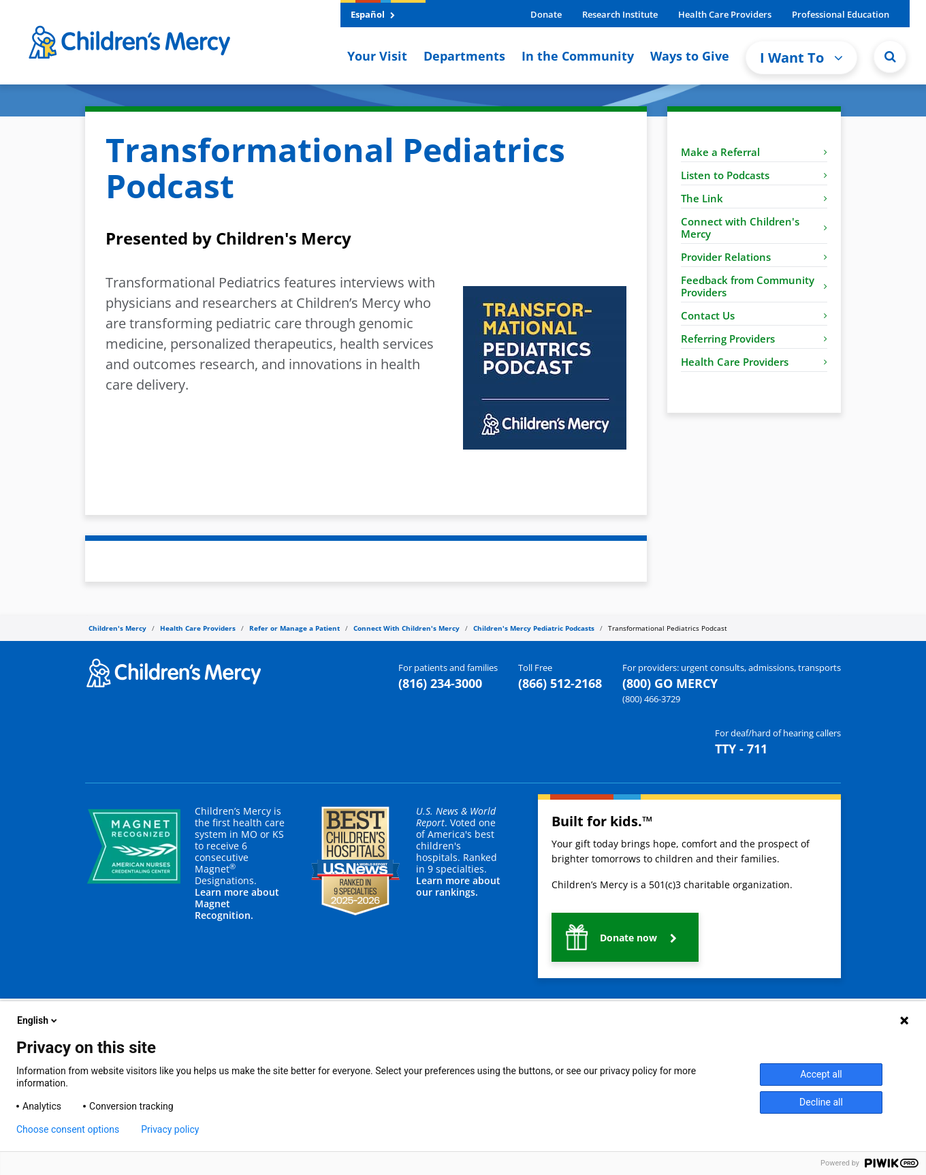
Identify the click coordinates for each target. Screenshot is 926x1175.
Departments (464, 56)
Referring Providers (754, 338)
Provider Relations (754, 257)
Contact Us (754, 315)
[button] (625, 937)
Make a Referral (754, 152)
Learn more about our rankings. (458, 886)
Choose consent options (67, 1129)
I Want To (801, 57)
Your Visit (377, 56)
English (38, 1020)
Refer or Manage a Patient (294, 628)
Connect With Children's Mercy (406, 628)
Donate (546, 14)
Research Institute (620, 14)
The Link (754, 198)
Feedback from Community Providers (754, 286)
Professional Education (840, 14)
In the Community (578, 56)
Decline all (821, 1102)
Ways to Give (689, 56)
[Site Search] (890, 56)
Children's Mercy (117, 628)
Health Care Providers (724, 14)
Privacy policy (170, 1129)
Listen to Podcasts (754, 175)
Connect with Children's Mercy (754, 227)
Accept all (821, 1074)
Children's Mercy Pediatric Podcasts (533, 628)
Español (373, 14)
